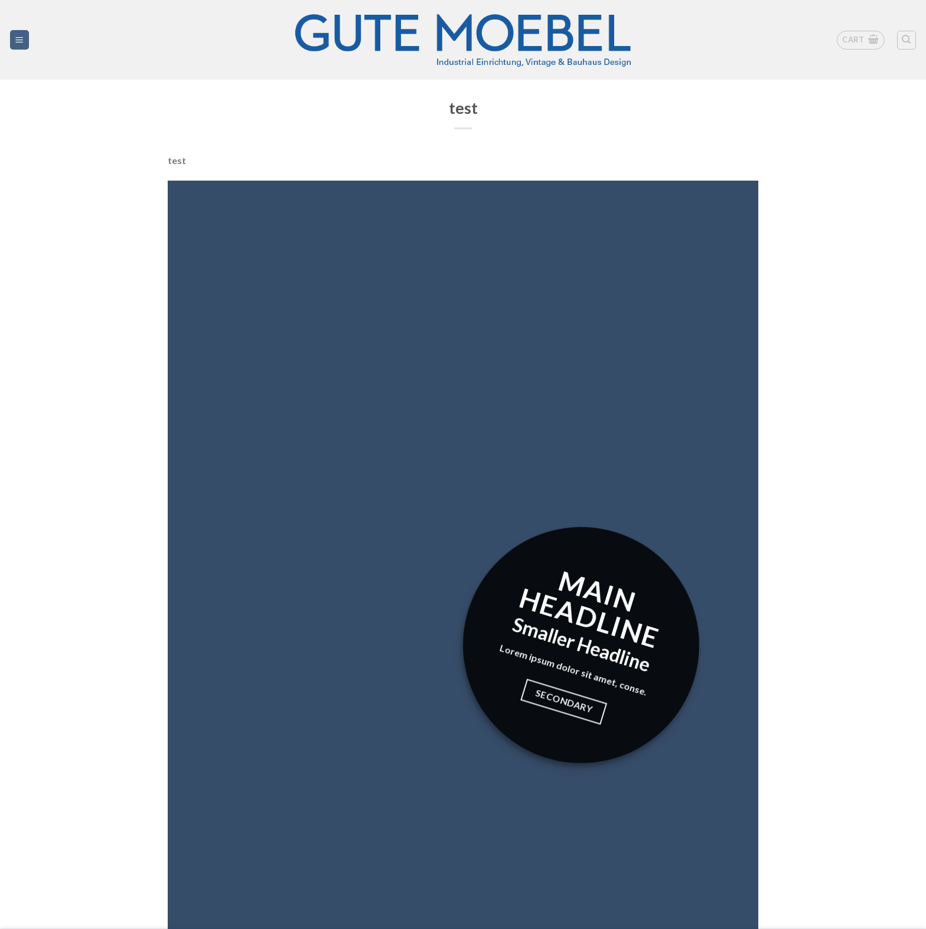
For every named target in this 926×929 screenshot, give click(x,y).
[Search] (907, 40)
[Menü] (20, 40)
